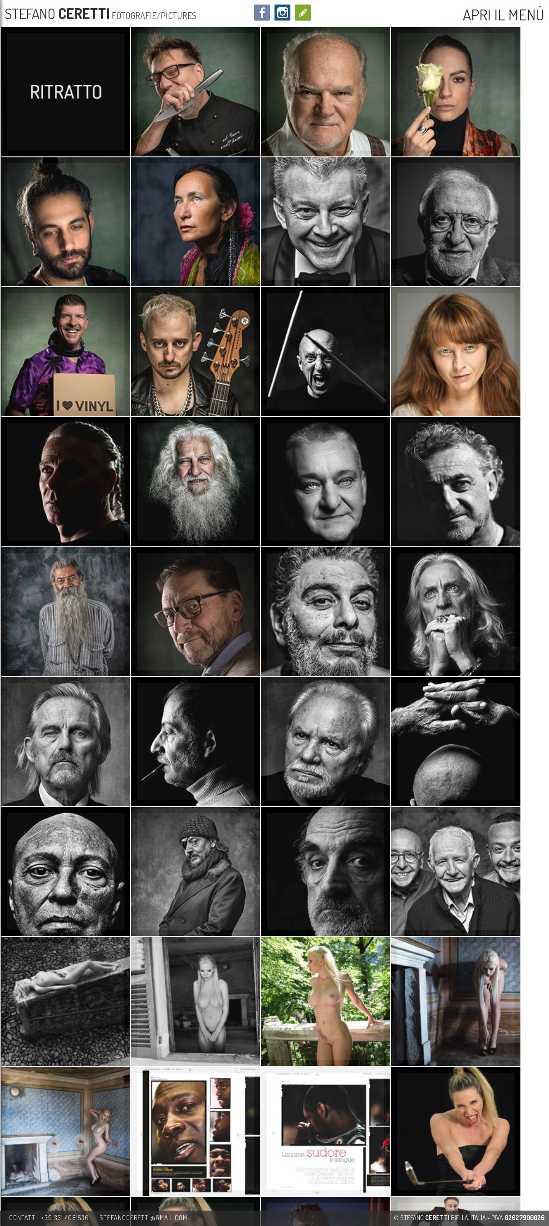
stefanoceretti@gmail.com (143, 1217)
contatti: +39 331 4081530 (49, 1217)
